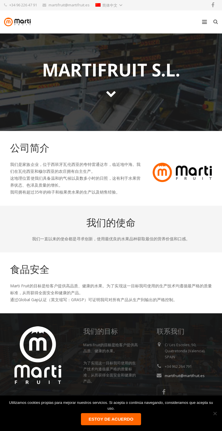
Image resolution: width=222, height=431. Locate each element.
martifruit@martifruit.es (185, 375)
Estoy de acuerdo (111, 419)
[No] (215, 413)
